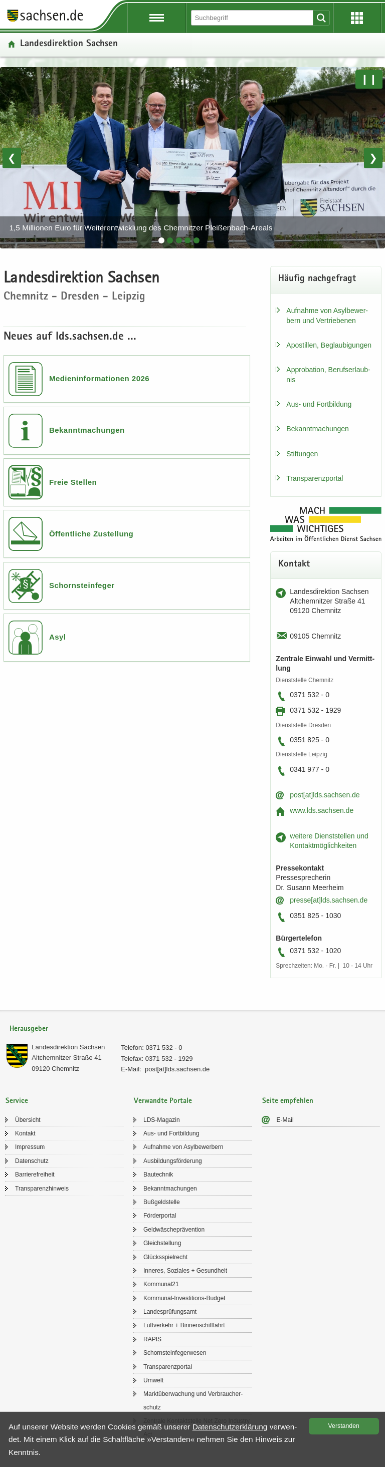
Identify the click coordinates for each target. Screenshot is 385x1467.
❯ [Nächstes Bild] (373, 157)
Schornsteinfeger (82, 585)
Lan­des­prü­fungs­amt (170, 1311)
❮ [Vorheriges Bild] (12, 157)
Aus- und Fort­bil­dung (318, 404)
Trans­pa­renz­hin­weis (42, 1188)
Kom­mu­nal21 (161, 1284)
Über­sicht (28, 1119)
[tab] (161, 240)
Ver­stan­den (343, 1425)
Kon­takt (25, 1133)
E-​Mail (285, 1119)
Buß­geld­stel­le (161, 1202)
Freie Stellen (73, 482)
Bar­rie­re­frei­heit (35, 1174)
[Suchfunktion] (252, 18)
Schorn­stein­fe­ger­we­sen (174, 1352)
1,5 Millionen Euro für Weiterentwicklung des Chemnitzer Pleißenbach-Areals (140, 227)
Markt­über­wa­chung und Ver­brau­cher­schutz (193, 1400)
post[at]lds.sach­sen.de (324, 795)
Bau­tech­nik (158, 1174)
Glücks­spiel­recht (165, 1257)
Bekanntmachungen (87, 430)
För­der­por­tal (159, 1215)
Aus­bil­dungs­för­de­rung (172, 1160)
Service (17, 1101)
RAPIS (152, 1339)
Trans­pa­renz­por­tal (314, 478)
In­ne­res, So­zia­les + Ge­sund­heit (185, 1270)
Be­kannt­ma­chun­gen (317, 429)
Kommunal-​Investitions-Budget (184, 1298)
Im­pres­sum (30, 1146)
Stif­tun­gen (302, 454)
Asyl (57, 637)
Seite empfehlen (287, 1101)
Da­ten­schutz (32, 1160)
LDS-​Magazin (161, 1119)
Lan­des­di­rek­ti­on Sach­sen (68, 1047)
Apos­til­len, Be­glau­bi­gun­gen (328, 345)
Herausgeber (29, 1029)
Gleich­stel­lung (162, 1243)
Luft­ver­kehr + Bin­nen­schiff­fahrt (184, 1325)
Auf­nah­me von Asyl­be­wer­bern (183, 1146)
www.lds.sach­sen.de (321, 810)
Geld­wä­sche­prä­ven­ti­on (174, 1229)
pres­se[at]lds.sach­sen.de (328, 900)
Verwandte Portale (163, 1101)
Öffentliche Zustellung (91, 533)
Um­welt (153, 1380)
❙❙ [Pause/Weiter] (368, 79)
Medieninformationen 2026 (99, 378)
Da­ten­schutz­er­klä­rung (230, 1426)
